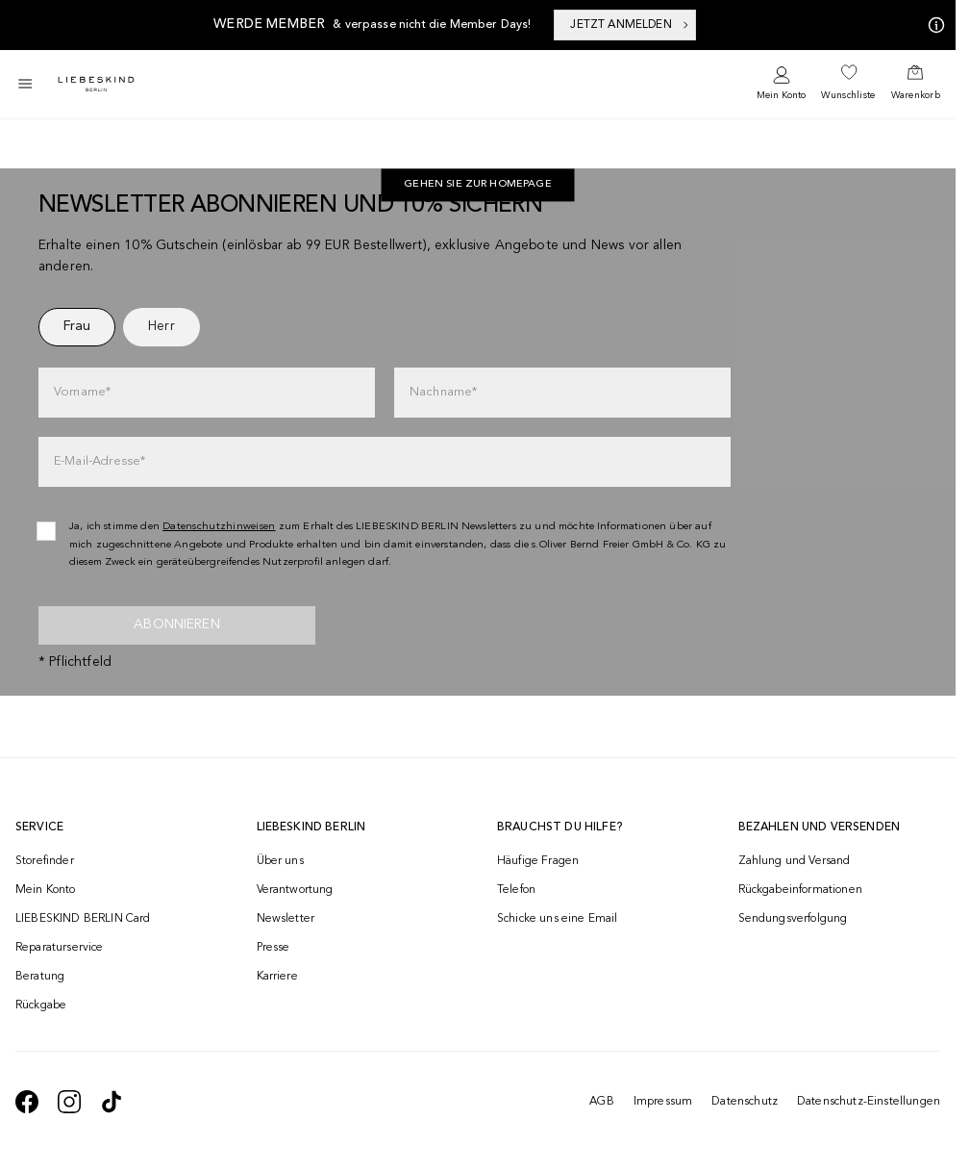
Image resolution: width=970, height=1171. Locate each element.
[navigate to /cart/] (915, 84)
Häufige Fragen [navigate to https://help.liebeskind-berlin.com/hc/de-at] (538, 861)
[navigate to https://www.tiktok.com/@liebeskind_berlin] (111, 1101)
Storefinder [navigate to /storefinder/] (44, 861)
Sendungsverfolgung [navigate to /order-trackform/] (793, 919)
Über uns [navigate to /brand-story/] (280, 861)
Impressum (663, 1101)
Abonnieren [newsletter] (177, 624)
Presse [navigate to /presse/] (273, 948)
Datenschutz (744, 1101)
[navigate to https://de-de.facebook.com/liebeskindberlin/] (26, 1101)
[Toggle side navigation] (25, 83)
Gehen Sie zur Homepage (478, 185)
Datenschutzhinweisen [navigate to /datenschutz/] (219, 527)
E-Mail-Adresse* (99, 461)
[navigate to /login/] (781, 84)
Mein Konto (781, 95)
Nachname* (443, 392)
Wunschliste (848, 95)
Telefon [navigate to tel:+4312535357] (516, 890)
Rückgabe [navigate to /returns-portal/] (40, 1005)
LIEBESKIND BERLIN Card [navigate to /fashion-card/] (83, 919)
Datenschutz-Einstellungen (868, 1101)
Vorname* (82, 392)
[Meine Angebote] (932, 25)
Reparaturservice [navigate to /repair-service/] (59, 948)
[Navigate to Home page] (96, 84)
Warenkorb (915, 95)
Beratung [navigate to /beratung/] (39, 976)
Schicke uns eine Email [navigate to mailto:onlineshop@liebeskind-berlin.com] (557, 919)
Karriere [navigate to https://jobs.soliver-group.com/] (277, 976)
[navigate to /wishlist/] (848, 84)
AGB (601, 1101)
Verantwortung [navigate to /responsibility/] (295, 890)
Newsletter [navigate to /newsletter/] (286, 919)
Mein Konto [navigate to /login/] (45, 890)
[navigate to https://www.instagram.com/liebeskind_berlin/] (69, 1101)
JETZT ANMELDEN (630, 25)
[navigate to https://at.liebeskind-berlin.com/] (478, 185)
